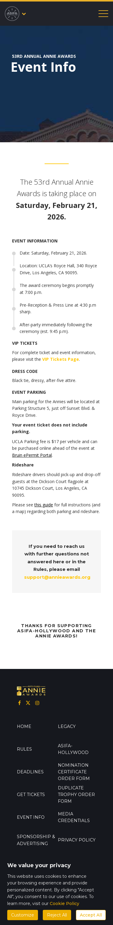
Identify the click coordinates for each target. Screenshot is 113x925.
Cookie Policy (64, 903)
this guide (43, 505)
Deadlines (30, 772)
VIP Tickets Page (60, 359)
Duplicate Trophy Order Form (76, 794)
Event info (31, 817)
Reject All (57, 915)
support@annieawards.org (57, 577)
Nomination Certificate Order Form (74, 772)
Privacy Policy (77, 840)
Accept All (91, 915)
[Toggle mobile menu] (103, 13)
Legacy (67, 726)
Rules (24, 749)
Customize (22, 915)
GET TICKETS (31, 794)
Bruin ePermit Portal (32, 455)
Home (24, 726)
